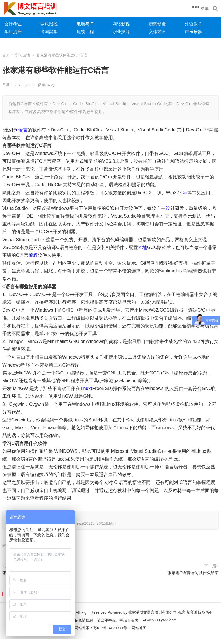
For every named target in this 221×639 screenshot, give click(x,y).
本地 (142, 247)
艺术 (161, 31)
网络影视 (121, 23)
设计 (170, 208)
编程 (33, 255)
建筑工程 (85, 31)
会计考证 (13, 23)
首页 (6, 55)
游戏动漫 (157, 23)
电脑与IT (85, 23)
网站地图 (139, 628)
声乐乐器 (193, 31)
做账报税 (49, 23)
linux (86, 388)
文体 (153, 31)
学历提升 (13, 31)
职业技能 (121, 31)
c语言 (22, 129)
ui (185, 192)
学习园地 (22, 55)
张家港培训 (187, 612)
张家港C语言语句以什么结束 (193, 572)
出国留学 (49, 31)
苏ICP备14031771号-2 (112, 628)
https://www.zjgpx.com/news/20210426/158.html (76, 523)
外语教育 (193, 23)
